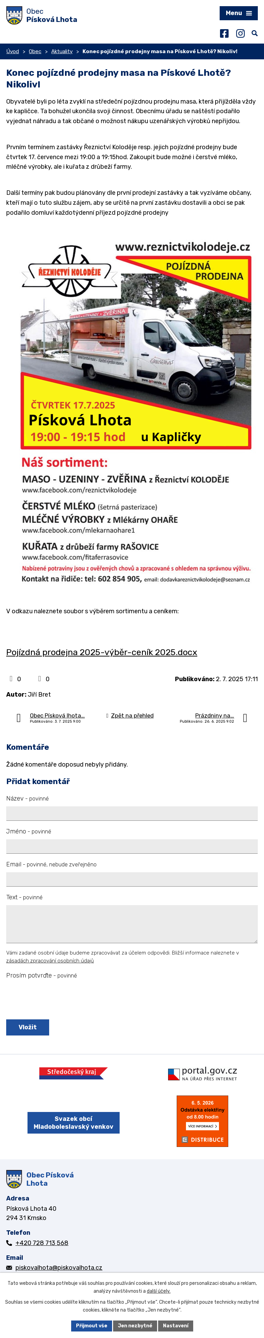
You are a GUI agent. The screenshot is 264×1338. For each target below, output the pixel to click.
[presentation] (57, 999)
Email (51, 864)
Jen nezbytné (135, 1326)
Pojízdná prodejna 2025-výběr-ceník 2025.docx (101, 652)
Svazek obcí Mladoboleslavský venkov (73, 1122)
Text (24, 897)
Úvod (12, 51)
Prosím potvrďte (41, 975)
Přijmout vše (91, 1326)
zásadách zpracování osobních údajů (50, 961)
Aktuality (62, 51)
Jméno (28, 831)
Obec (35, 51)
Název (27, 798)
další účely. (158, 1291)
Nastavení (175, 1326)
